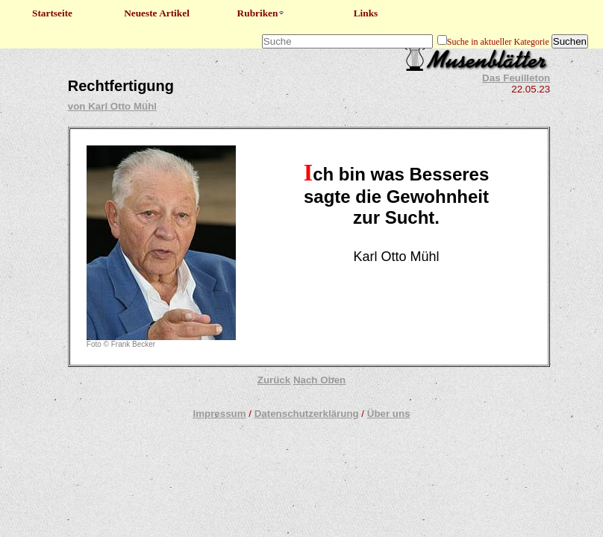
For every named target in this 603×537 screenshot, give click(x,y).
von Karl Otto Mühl (112, 106)
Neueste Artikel (157, 13)
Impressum (219, 413)
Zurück (273, 380)
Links (366, 13)
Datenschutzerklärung (306, 413)
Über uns (388, 413)
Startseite (52, 13)
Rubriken (261, 13)
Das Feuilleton (516, 78)
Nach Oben (319, 380)
